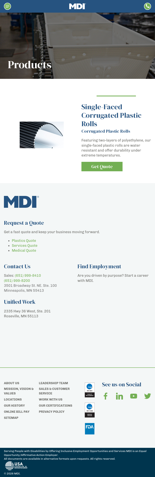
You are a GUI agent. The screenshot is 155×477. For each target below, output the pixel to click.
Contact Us (17, 266)
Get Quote (102, 166)
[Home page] (77, 6)
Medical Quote (24, 250)
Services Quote (24, 245)
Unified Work (20, 302)
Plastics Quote (24, 240)
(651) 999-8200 (17, 281)
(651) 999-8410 (28, 275)
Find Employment (99, 266)
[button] (7, 6)
